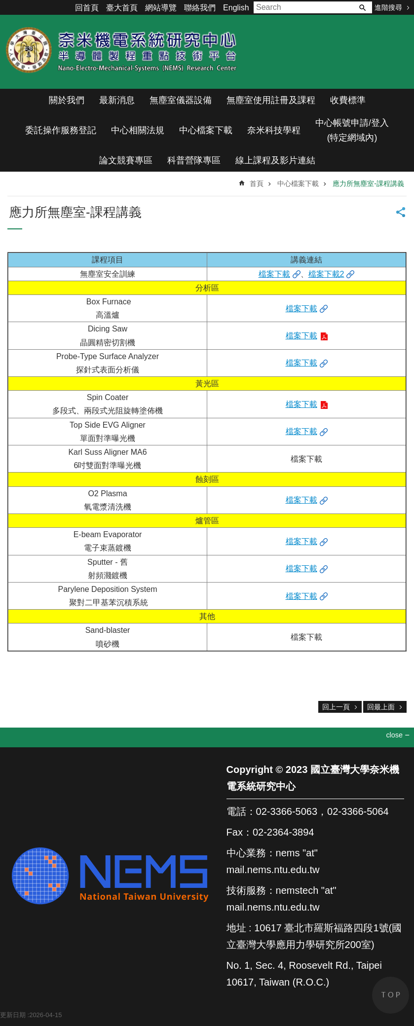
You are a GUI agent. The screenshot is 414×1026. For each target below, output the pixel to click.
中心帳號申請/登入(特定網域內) (352, 130)
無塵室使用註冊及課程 (270, 100)
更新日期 (13, 1015)
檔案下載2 (326, 274)
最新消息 (117, 100)
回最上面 (381, 707)
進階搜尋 (388, 7)
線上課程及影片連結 (275, 160)
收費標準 (348, 100)
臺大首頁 (122, 7)
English (236, 7)
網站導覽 (161, 7)
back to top (390, 995)
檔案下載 (274, 274)
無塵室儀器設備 (181, 100)
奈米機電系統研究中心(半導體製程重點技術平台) (123, 51)
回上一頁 (336, 707)
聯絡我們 (200, 7)
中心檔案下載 (205, 130)
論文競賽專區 (125, 160)
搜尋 (362, 7)
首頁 (256, 183)
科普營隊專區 (194, 160)
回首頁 (87, 7)
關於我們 (66, 100)
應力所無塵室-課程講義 (368, 183)
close (394, 735)
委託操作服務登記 (60, 130)
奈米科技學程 (274, 130)
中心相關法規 (137, 130)
